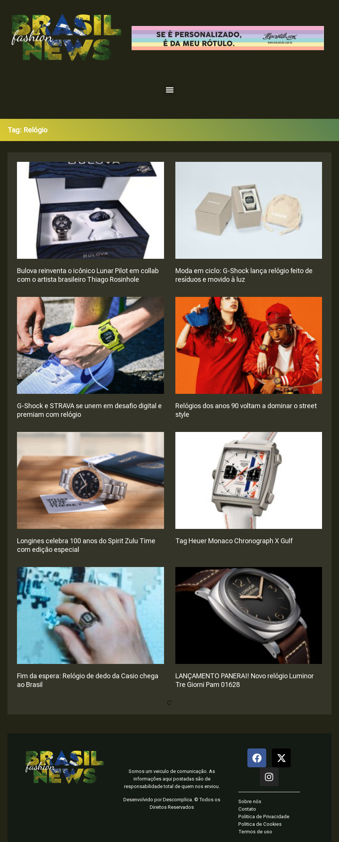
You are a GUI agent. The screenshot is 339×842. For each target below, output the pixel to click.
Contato (247, 809)
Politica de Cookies (260, 824)
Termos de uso (255, 831)
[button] (169, 90)
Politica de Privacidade (264, 816)
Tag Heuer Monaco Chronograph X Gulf (233, 541)
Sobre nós (249, 801)
